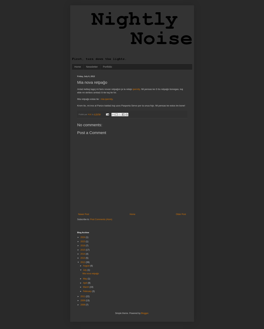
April (85, 283)
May (85, 278)
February (87, 291)
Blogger (144, 313)
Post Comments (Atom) (101, 219)
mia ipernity (106, 99)
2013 (83, 258)
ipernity (136, 89)
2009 (83, 300)
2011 (83, 296)
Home (77, 66)
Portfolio (107, 66)
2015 (83, 250)
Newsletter (92, 66)
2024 (83, 237)
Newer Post (83, 214)
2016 (83, 245)
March (86, 287)
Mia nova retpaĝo (90, 273)
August (86, 266)
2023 (83, 241)
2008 (83, 305)
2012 (83, 262)
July (85, 270)
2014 (83, 254)
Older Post (181, 214)
